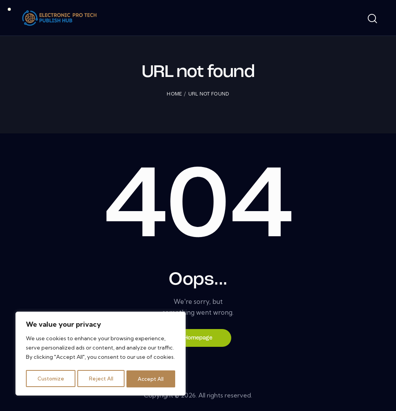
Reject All (101, 378)
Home (174, 94)
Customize (50, 378)
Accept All (151, 378)
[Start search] (372, 19)
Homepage (198, 338)
